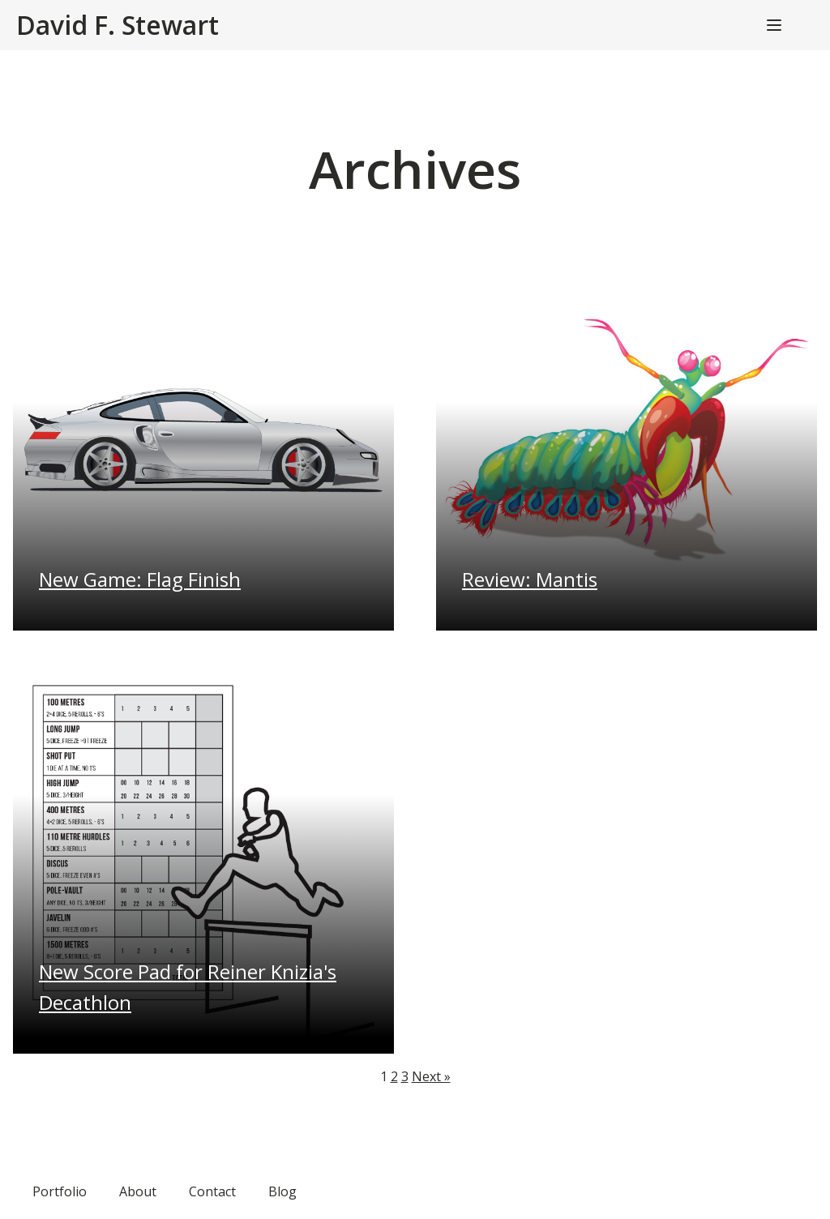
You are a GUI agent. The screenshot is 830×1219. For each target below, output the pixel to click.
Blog (282, 1191)
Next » (431, 1076)
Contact (212, 1191)
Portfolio (59, 1191)
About (137, 1191)
